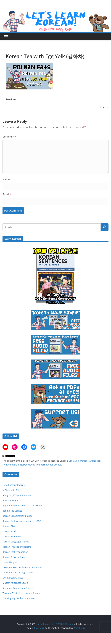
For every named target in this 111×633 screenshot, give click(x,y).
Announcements (11, 500)
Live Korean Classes (13, 577)
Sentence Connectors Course (18, 587)
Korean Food (9, 531)
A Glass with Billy (11, 490)
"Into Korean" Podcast (14, 484)
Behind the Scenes (12, 510)
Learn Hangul (10, 562)
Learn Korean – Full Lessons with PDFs (22, 567)
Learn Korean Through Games (18, 572)
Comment (9, 136)
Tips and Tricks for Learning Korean (21, 593)
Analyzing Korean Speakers (17, 495)
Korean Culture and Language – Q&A (22, 521)
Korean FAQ (9, 526)
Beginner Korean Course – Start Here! (22, 505)
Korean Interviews (12, 536)
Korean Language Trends (16, 541)
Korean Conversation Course (17, 515)
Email (7, 194)
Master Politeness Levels (15, 582)
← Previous (9, 99)
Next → (104, 107)
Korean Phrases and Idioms (17, 546)
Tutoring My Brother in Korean (19, 598)
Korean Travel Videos (14, 557)
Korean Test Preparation (15, 551)
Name (7, 179)
